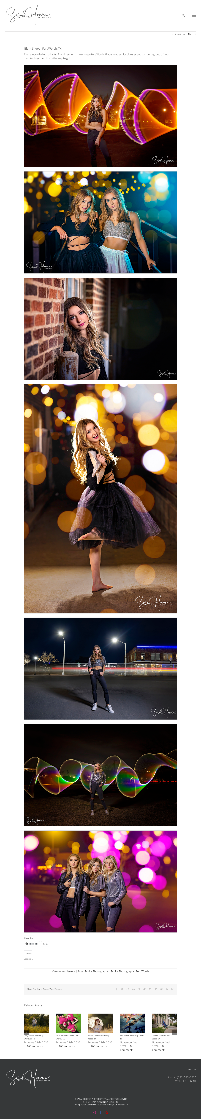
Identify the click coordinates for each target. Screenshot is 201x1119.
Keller (83, 1104)
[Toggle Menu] (194, 15)
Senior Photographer (97, 971)
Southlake (101, 1104)
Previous (180, 34)
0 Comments (35, 1046)
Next (191, 34)
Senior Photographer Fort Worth (130, 971)
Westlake (123, 1104)
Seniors (70, 971)
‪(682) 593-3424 (186, 1077)
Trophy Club (112, 1104)
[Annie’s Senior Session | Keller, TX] (100, 1015)
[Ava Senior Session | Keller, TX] (132, 1015)
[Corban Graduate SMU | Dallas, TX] (164, 1015)
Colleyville (91, 1104)
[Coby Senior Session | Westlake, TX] (36, 1015)
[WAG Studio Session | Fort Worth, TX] (68, 1015)
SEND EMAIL (189, 1081)
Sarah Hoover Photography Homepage (100, 1102)
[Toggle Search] (183, 15)
